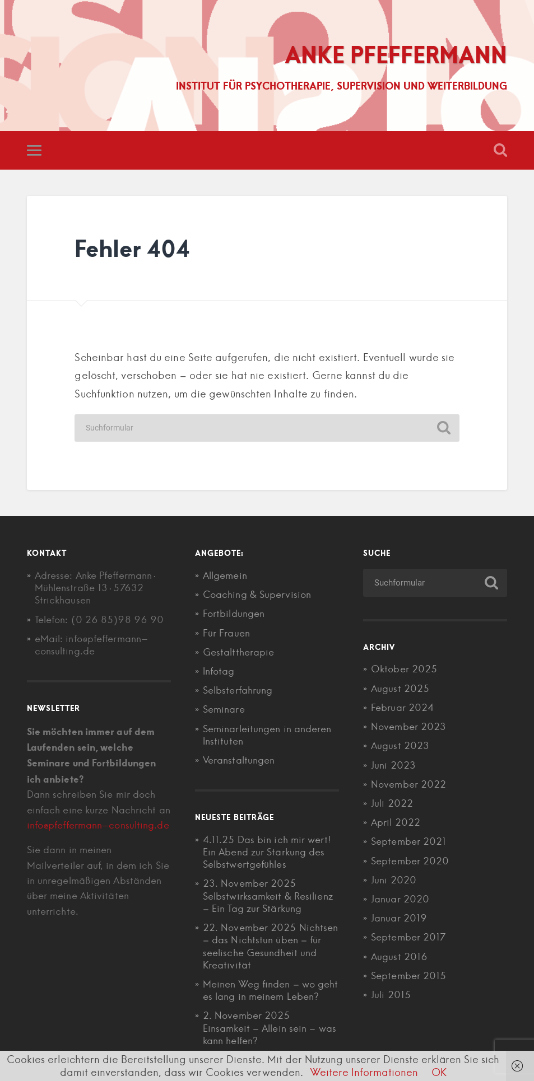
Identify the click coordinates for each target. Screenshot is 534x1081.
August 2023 (400, 746)
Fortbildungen (233, 613)
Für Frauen (226, 633)
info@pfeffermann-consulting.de (98, 825)
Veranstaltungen (239, 760)
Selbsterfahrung (238, 690)
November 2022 (408, 784)
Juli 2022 (392, 803)
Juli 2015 (391, 995)
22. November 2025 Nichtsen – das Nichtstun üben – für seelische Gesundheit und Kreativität (270, 946)
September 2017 (408, 937)
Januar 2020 (400, 899)
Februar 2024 (402, 707)
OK (439, 1072)
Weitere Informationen (364, 1072)
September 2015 (408, 976)
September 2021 (408, 841)
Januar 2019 (399, 918)
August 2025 (400, 688)
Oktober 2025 (404, 669)
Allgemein (225, 575)
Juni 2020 (393, 880)
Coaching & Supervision (257, 594)
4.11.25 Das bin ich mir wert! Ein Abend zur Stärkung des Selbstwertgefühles (267, 852)
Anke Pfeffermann (396, 54)
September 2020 (410, 861)
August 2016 (399, 957)
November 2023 (408, 726)
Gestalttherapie (239, 652)
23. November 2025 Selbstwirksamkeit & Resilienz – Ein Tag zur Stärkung (268, 895)
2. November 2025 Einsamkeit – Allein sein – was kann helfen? (269, 1027)
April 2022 (395, 822)
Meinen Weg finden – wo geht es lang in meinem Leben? (270, 990)
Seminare (224, 709)
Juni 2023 (393, 765)
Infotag (219, 671)
